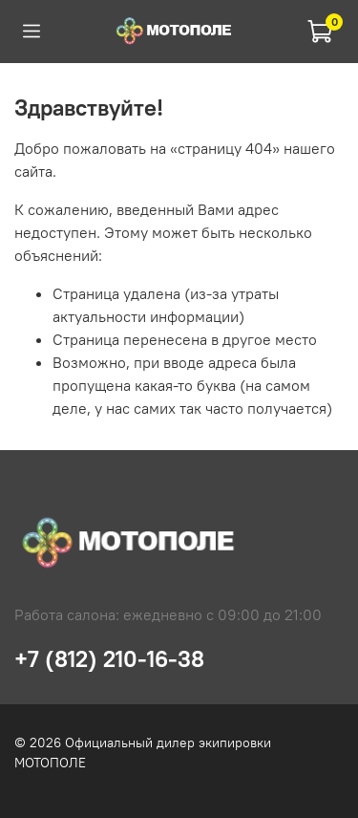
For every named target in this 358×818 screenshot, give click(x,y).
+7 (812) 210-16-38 (109, 658)
